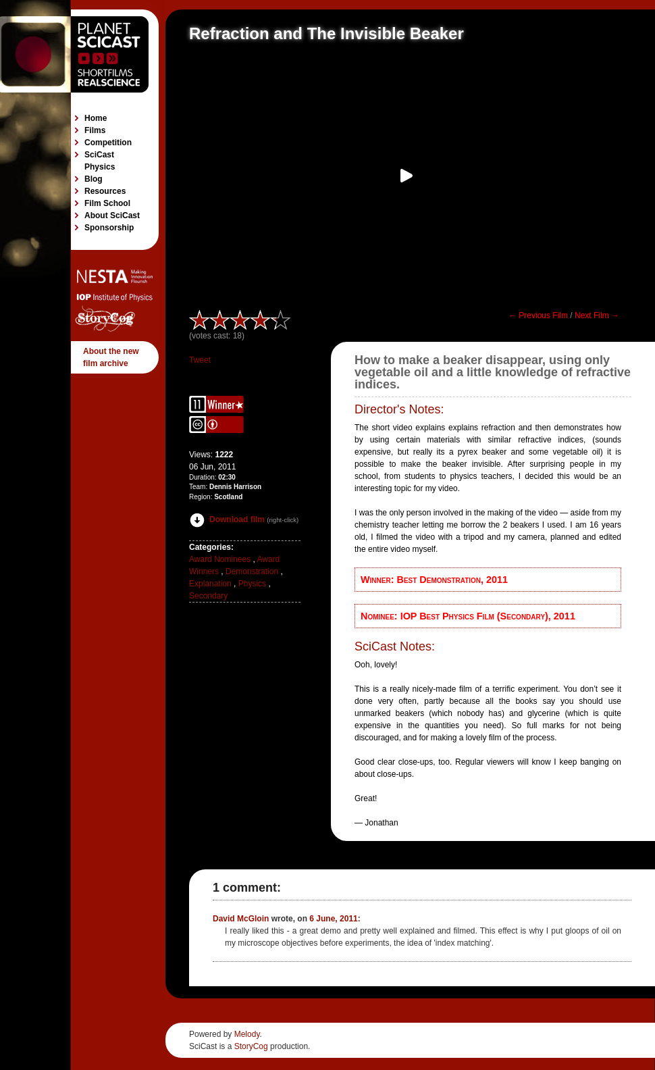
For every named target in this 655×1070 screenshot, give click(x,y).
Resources (105, 191)
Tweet (200, 360)
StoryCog (251, 1046)
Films (94, 130)
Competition (108, 142)
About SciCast (112, 215)
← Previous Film (538, 315)
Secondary (208, 596)
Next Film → (597, 315)
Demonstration (252, 571)
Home (95, 118)
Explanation (210, 583)
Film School (107, 203)
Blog (93, 179)
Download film (227, 519)
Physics (252, 583)
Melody (247, 1034)
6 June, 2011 (333, 918)
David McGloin (241, 918)
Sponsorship (109, 227)
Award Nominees (220, 559)
